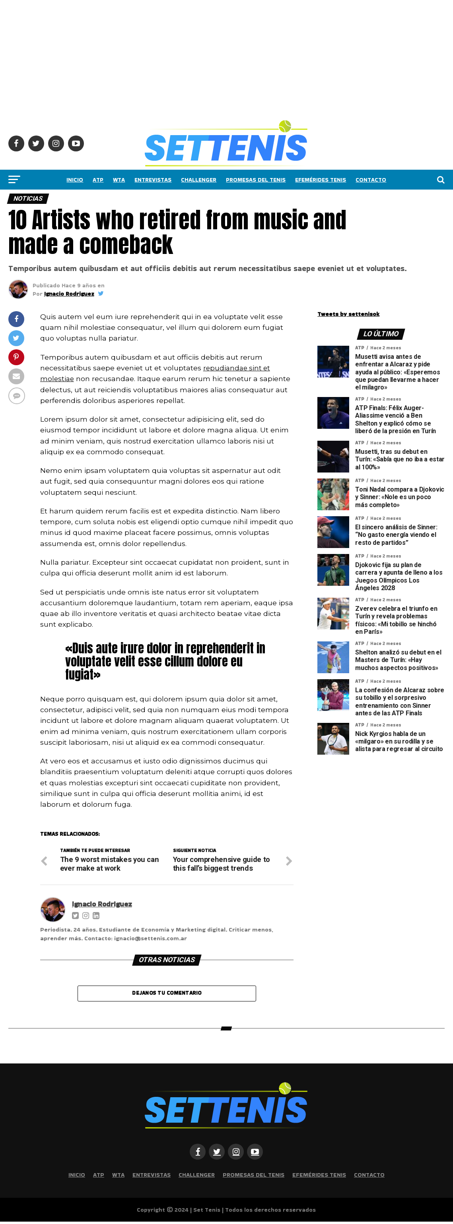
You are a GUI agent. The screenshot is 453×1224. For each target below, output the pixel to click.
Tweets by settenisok (348, 314)
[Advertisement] (226, 55)
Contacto (371, 180)
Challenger (198, 180)
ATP (98, 180)
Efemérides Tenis (320, 180)
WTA (119, 180)
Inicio (74, 180)
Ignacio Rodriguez (69, 294)
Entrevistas (152, 180)
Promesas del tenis (256, 180)
